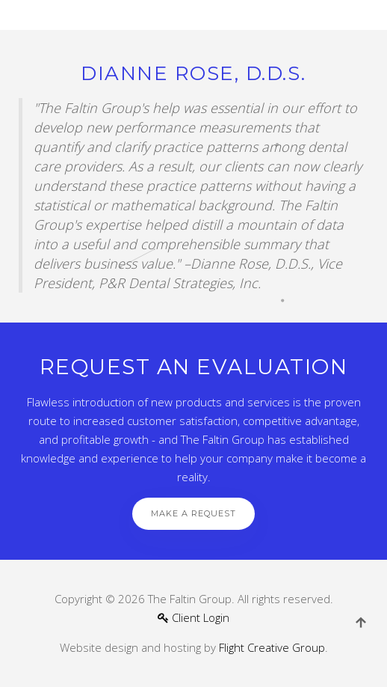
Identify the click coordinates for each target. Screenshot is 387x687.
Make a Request (193, 513)
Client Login (193, 617)
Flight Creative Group (272, 647)
